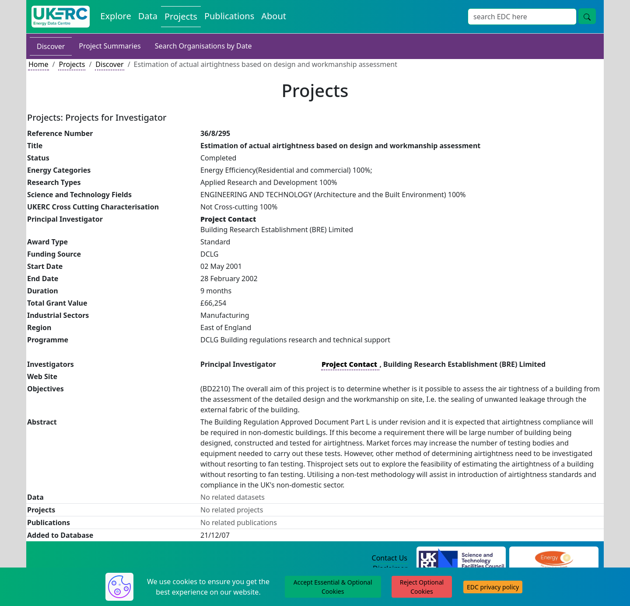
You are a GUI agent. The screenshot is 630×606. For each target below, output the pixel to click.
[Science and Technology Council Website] (461, 558)
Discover (51, 46)
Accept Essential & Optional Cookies (333, 587)
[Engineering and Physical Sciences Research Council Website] (553, 558)
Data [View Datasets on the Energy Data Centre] (148, 16)
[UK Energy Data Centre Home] (61, 16)
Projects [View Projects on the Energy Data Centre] (180, 16)
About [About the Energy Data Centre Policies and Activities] (273, 16)
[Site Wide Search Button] (587, 16)
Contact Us (389, 558)
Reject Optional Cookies (422, 587)
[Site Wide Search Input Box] (522, 16)
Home (38, 64)
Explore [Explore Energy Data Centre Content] (115, 16)
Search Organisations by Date (203, 46)
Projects (72, 64)
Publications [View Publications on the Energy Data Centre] (229, 16)
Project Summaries (109, 46)
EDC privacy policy (493, 587)
